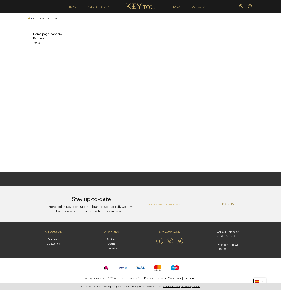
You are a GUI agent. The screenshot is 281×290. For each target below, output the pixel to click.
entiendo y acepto (190, 286)
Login (111, 243)
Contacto (198, 6)
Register (111, 239)
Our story (53, 239)
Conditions (175, 278)
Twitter (179, 241)
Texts (36, 42)
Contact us (53, 243)
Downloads (111, 248)
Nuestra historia (98, 6)
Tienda (176, 6)
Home (72, 6)
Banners (38, 38)
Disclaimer (190, 278)
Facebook (159, 241)
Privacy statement (155, 278)
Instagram (169, 241)
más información (171, 286)
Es (34, 18)
